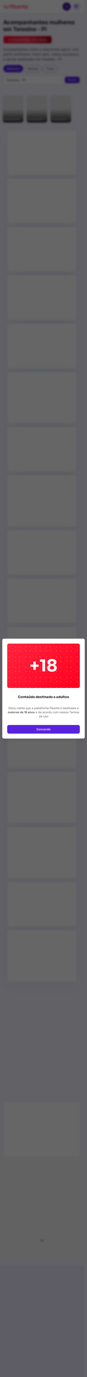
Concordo (43, 729)
